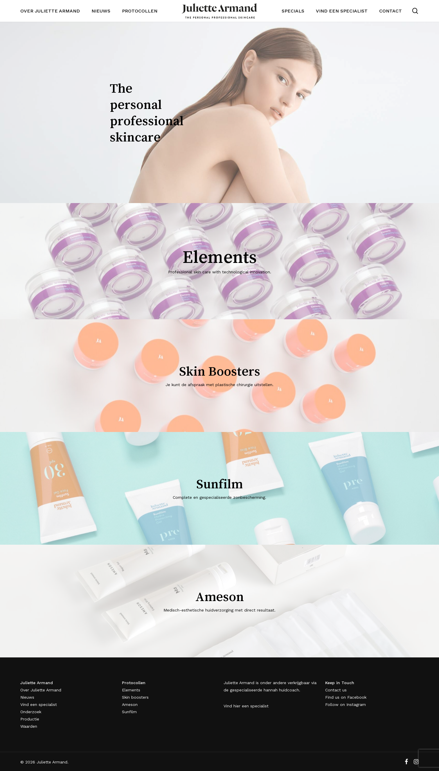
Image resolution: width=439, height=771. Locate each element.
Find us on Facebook (345, 697)
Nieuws (27, 697)
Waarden (28, 726)
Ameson (130, 704)
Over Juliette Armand (40, 690)
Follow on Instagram (345, 704)
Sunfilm (129, 711)
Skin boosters (135, 697)
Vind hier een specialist (246, 706)
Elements (131, 690)
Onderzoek (30, 711)
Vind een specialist (38, 704)
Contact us (336, 690)
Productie (29, 719)
